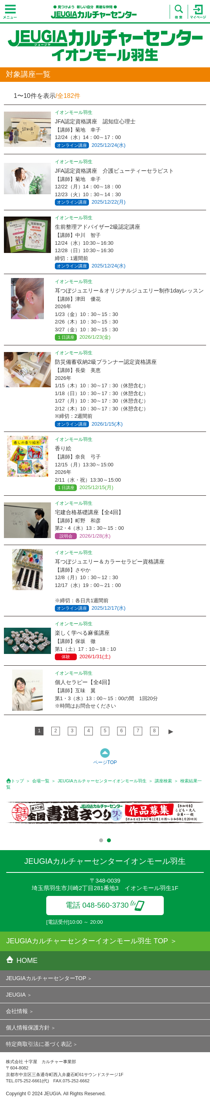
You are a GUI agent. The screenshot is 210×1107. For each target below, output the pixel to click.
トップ (17, 780)
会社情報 (17, 1011)
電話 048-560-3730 (105, 905)
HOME (22, 960)
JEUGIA (16, 994)
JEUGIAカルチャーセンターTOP (46, 978)
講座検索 (163, 780)
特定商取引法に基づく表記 (39, 1044)
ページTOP (105, 762)
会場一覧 (40, 780)
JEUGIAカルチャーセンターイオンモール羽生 (102, 780)
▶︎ (170, 731)
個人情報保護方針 (28, 1027)
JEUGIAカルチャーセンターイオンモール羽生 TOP (87, 941)
